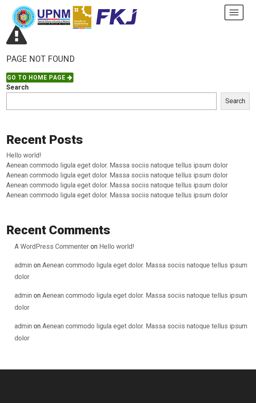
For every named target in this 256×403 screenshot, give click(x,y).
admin (23, 265)
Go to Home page (40, 77)
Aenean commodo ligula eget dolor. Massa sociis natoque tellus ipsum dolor (117, 165)
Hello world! (23, 155)
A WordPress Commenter (52, 246)
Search (17, 87)
